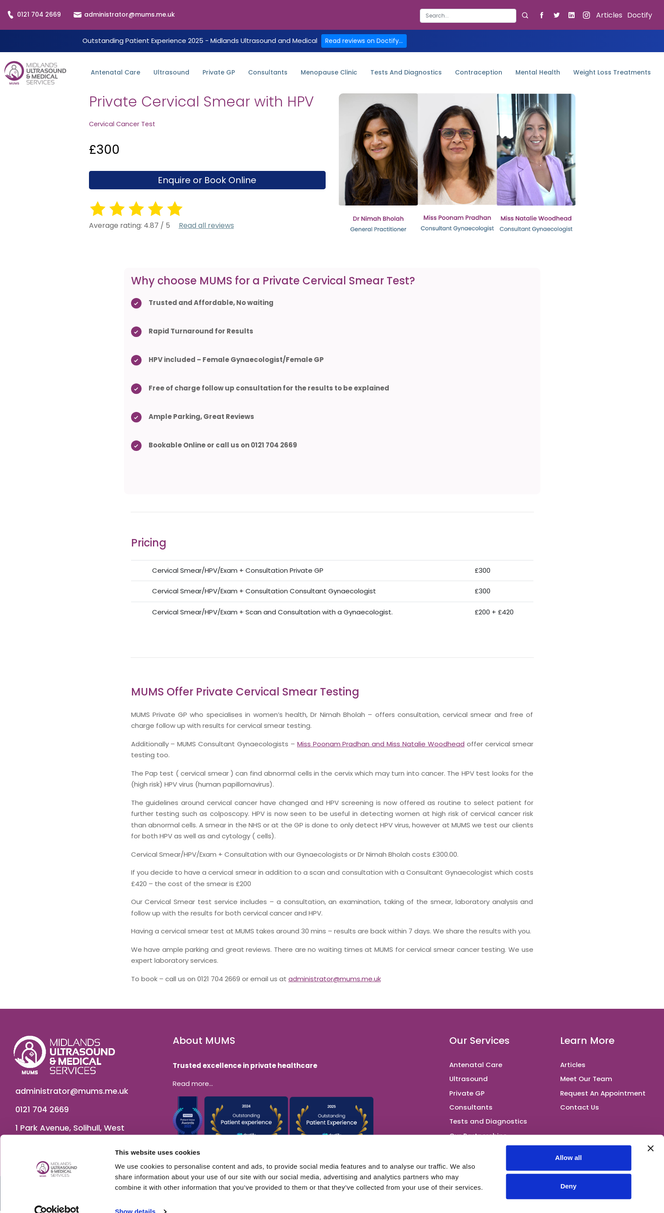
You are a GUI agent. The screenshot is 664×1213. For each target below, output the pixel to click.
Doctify (639, 15)
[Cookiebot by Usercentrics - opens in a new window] (56, 1195)
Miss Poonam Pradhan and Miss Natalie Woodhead (381, 743)
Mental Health (537, 72)
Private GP (218, 72)
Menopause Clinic (329, 72)
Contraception (478, 72)
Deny (569, 1170)
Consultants (268, 72)
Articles (609, 15)
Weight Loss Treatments (612, 72)
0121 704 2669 (34, 14)
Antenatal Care (115, 72)
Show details (135, 1195)
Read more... (193, 1083)
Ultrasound (171, 72)
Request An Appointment (603, 1093)
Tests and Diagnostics (406, 72)
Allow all (568, 1142)
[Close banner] (650, 1132)
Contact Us (579, 1107)
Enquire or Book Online (207, 180)
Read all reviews (206, 225)
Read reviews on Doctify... (364, 40)
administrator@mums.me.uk (124, 14)
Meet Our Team (586, 1078)
